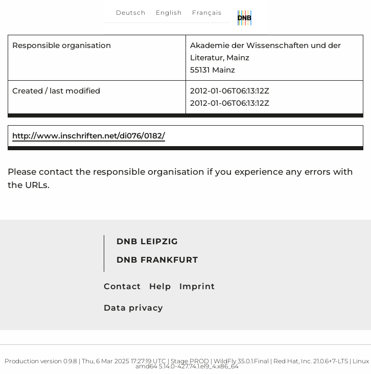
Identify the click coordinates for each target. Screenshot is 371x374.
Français (207, 12)
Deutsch (131, 12)
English (169, 12)
